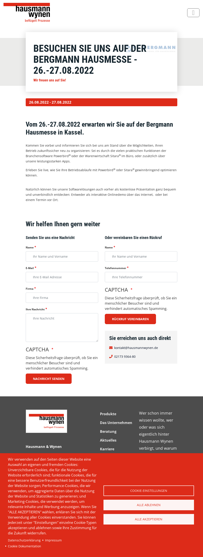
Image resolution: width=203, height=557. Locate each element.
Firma (29, 289)
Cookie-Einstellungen (148, 491)
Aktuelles (108, 440)
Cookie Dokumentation (24, 546)
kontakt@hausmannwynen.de (136, 348)
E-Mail (30, 268)
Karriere (107, 449)
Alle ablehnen (149, 505)
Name (30, 247)
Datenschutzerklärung (24, 540)
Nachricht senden (48, 379)
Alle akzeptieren (148, 519)
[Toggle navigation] (193, 12)
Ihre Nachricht (35, 309)
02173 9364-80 (125, 356)
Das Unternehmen (116, 422)
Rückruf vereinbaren (130, 319)
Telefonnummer (115, 268)
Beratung (108, 431)
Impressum (53, 540)
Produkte (108, 413)
